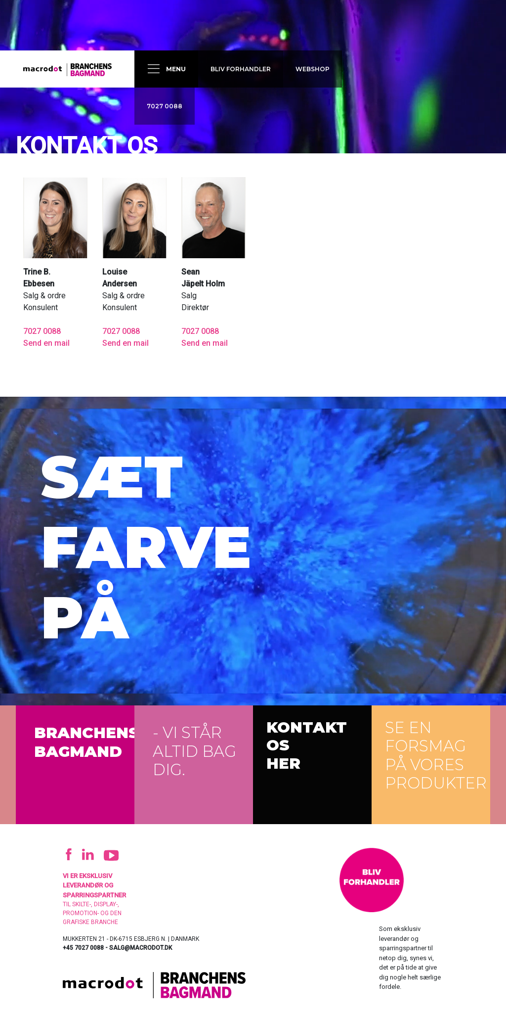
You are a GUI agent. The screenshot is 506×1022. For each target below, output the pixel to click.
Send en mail (46, 343)
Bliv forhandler (241, 69)
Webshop (312, 69)
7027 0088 (164, 106)
